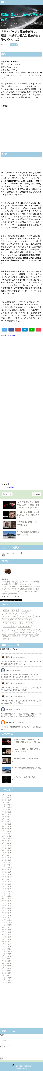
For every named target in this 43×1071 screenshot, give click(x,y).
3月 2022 (6, 913)
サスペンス (23, 620)
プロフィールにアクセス (10, 596)
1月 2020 (6, 975)
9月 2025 (6, 812)
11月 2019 (7, 980)
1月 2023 (6, 889)
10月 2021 (7, 925)
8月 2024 (6, 843)
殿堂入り (6, 639)
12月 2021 (7, 920)
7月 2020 (6, 961)
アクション (26, 610)
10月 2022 (7, 896)
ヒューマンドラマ (24, 626)
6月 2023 (6, 877)
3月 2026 (6, 797)
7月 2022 (6, 903)
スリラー (14, 45)
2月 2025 (6, 829)
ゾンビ (21, 623)
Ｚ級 (17, 610)
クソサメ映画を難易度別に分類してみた (26, 768)
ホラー (36, 629)
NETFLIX (6, 610)
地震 (31, 636)
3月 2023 (6, 884)
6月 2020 (6, 963)
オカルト (22, 616)
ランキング (31, 632)
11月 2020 (7, 951)
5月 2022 (6, 908)
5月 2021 (6, 937)
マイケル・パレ (8, 632)
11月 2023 (7, 865)
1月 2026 (6, 802)
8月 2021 (6, 930)
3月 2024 (6, 855)
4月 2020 (6, 968)
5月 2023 (6, 879)
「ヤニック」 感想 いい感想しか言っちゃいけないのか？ (28, 514)
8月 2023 (6, 872)
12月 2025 (7, 805)
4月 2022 (6, 910)
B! (25, 330)
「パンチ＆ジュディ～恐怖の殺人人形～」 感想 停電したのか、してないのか (28, 504)
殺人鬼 (24, 636)
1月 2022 (6, 918)
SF (13, 610)
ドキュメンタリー (9, 626)
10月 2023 (7, 867)
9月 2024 (6, 841)
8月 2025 (6, 814)
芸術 (18, 636)
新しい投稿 (7, 494)
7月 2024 (6, 846)
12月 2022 (7, 891)
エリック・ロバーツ (10, 616)
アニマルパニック (9, 613)
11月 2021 (7, 922)
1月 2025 (6, 831)
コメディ (6, 620)
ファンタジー (7, 629)
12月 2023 (7, 862)
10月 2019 (7, 982)
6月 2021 (6, 934)
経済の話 (11, 636)
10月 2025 (7, 809)
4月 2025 (6, 824)
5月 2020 (6, 966)
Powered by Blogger (21, 1066)
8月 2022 (6, 901)
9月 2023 (6, 870)
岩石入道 (5, 579)
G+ (18, 330)
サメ (30, 620)
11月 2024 (7, 836)
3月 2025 (6, 826)
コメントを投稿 (7, 487)
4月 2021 (6, 939)
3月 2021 (6, 942)
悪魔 (4, 636)
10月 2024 (7, 838)
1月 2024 (6, 860)
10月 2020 (7, 954)
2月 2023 (6, 886)
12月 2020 (7, 949)
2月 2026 (6, 800)
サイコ (13, 620)
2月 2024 (6, 858)
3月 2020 (6, 970)
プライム (18, 629)
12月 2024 (7, 833)
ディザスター (30, 623)
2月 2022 (6, 915)
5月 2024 (6, 850)
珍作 (36, 636)
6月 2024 (6, 848)
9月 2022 (6, 898)
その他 (13, 623)
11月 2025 (7, 807)
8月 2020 (6, 958)
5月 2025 (6, 821)
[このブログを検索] (12, 553)
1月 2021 (6, 946)
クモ (29, 616)
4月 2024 (6, 853)
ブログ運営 (27, 629)
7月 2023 (6, 874)
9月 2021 (6, 927)
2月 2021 (6, 944)
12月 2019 (7, 978)
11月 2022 (7, 894)
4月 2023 (6, 882)
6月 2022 (6, 906)
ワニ (38, 632)
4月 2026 (6, 795)
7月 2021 (6, 932)
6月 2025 (6, 819)
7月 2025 (6, 817)
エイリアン (22, 613)
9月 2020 (6, 956)
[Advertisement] (21, 409)
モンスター (20, 632)
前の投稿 (36, 494)
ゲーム (36, 616)
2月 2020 (6, 973)
